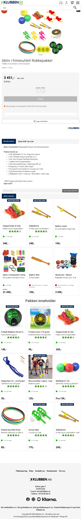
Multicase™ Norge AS (59, 517)
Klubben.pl (40, 510)
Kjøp (40, 99)
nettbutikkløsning (37, 517)
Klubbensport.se (46, 507)
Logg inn (66, 2)
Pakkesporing (21, 471)
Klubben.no (27, 507)
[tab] (9, 141)
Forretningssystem (21, 517)
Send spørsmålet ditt (70, 191)
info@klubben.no (43, 491)
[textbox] (32, 190)
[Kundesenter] (61, 3)
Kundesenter (52, 471)
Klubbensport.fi (66, 507)
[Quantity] (40, 91)
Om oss (62, 471)
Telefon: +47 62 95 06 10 (40, 494)
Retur (31, 471)
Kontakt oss (40, 471)
